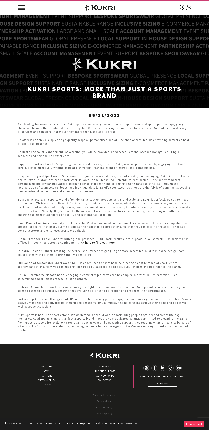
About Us (46, 366)
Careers (47, 384)
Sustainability (47, 380)
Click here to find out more (96, 242)
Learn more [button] (132, 423)
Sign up (162, 383)
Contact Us (105, 380)
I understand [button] (194, 424)
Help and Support (105, 371)
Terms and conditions (104, 395)
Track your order (105, 375)
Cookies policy (104, 407)
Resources (104, 366)
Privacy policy (104, 413)
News (47, 371)
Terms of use (104, 401)
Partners (46, 375)
